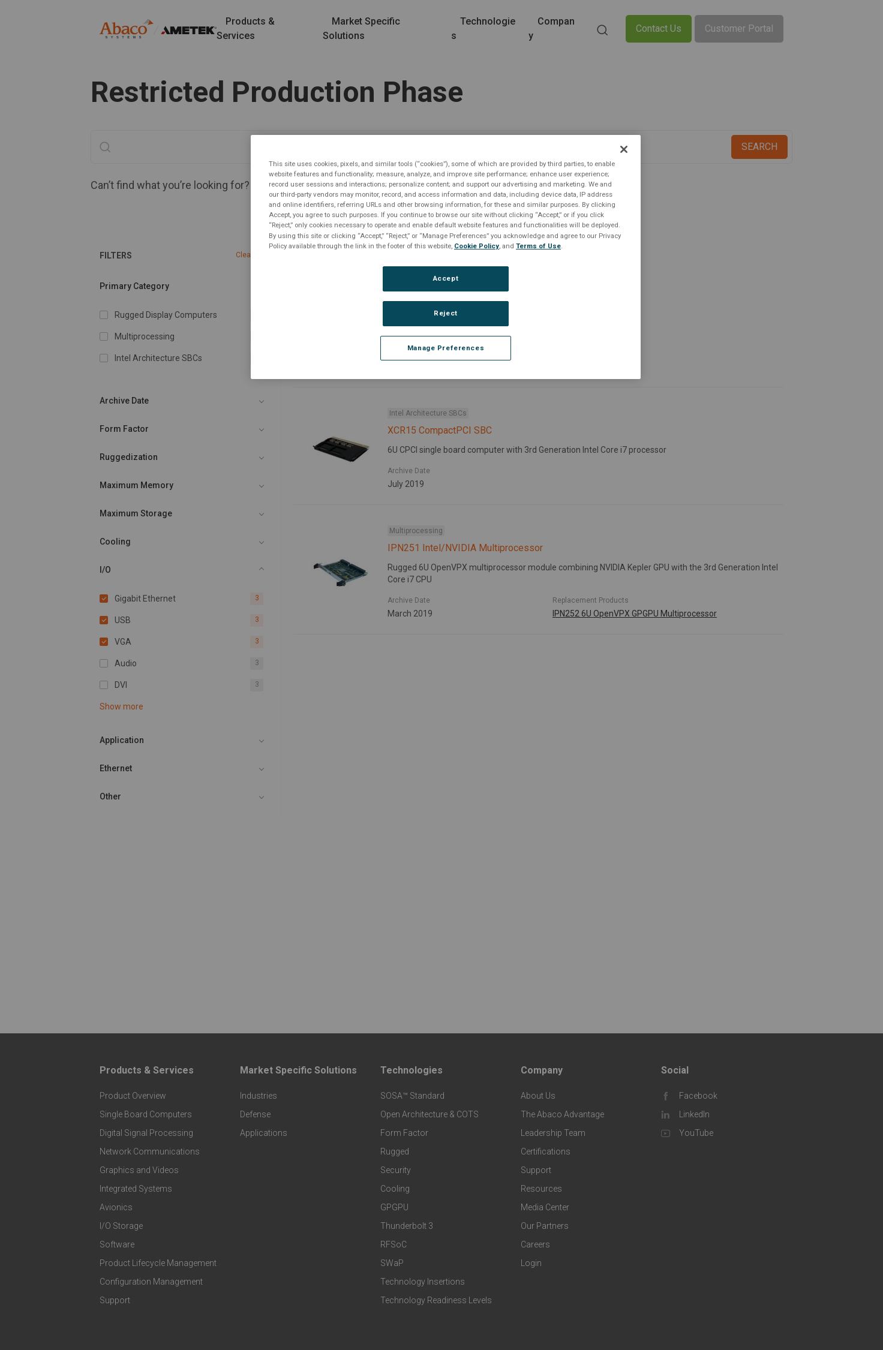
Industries (258, 1096)
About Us (538, 1096)
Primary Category (134, 286)
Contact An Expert (351, 185)
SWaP (392, 1263)
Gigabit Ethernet (334, 258)
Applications (263, 1133)
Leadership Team (553, 1133)
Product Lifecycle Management (158, 1263)
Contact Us (658, 28)
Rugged (394, 1151)
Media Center (545, 1207)
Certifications (545, 1151)
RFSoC (393, 1244)
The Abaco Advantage (562, 1114)
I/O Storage (121, 1226)
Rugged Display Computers (434, 295)
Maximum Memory (136, 485)
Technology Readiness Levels (436, 1300)
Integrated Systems (136, 1188)
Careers (535, 1244)
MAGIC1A (570, 366)
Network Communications (150, 1151)
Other (110, 796)
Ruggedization (129, 457)
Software (117, 1244)
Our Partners (545, 1226)
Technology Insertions (422, 1281)
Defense (255, 1114)
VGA (435, 258)
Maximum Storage (136, 513)
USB (393, 258)
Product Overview (133, 1096)
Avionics (116, 1207)
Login (531, 1263)
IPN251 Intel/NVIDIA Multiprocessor (465, 548)
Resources (541, 1188)
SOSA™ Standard (412, 1096)
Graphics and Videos (139, 1170)
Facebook (698, 1096)
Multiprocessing (416, 531)
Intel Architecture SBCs (428, 413)
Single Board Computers (146, 1114)
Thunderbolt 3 (406, 1226)
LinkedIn (694, 1114)
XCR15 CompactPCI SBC (440, 430)
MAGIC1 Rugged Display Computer (461, 312)
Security (395, 1170)
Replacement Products (590, 353)
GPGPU (394, 1207)
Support (115, 1300)
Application (122, 740)
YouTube (696, 1133)
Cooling (115, 541)
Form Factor (124, 429)
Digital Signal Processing (146, 1133)
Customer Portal (739, 28)
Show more (121, 706)
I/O (105, 570)
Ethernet (116, 768)
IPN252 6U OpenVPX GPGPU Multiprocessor (634, 613)
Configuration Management (151, 1281)
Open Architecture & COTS (429, 1114)
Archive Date (124, 400)
